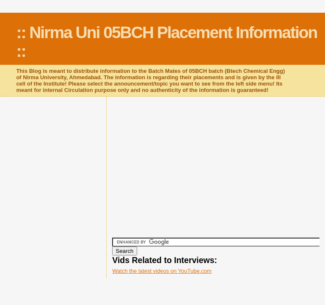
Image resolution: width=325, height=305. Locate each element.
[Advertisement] (218, 171)
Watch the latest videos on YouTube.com (162, 271)
